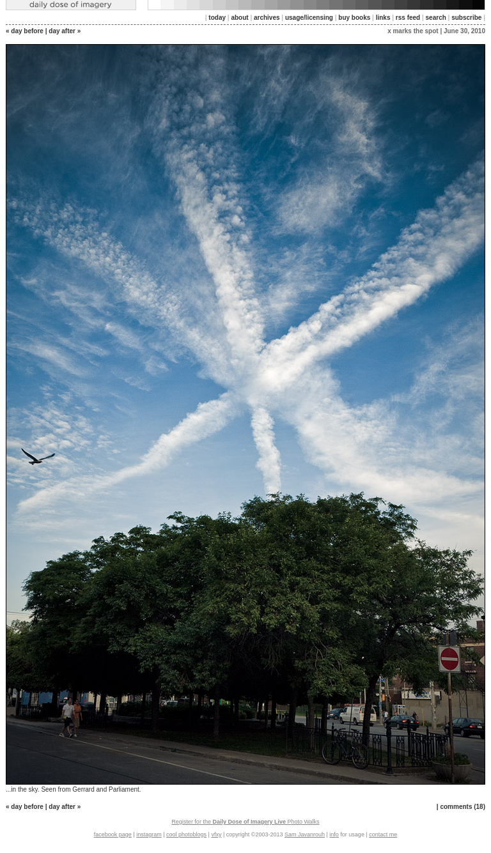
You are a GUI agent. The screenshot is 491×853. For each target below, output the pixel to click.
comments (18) (462, 806)
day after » (65, 31)
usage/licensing (309, 17)
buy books (354, 17)
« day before (24, 31)
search (436, 17)
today (217, 17)
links (383, 17)
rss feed (408, 17)
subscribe (466, 17)
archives (267, 17)
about (239, 17)
